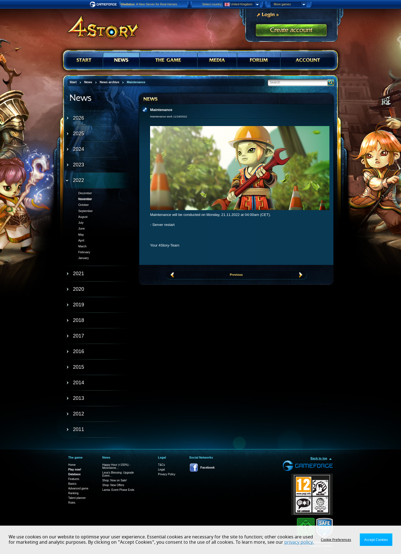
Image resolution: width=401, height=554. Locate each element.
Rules (71, 502)
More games (290, 4)
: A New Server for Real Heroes (149, 4)
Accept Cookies (376, 539)
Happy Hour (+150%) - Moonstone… (116, 466)
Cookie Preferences (336, 539)
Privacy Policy (166, 474)
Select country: (212, 4)
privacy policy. (299, 542)
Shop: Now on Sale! (114, 480)
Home (72, 464)
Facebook (207, 467)
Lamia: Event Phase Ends (118, 489)
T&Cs (161, 464)
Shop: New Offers (113, 485)
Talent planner (77, 497)
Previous (236, 274)
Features (73, 479)
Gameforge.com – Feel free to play (104, 4)
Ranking (73, 493)
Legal (161, 469)
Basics (72, 483)
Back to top (318, 458)
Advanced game (78, 488)
